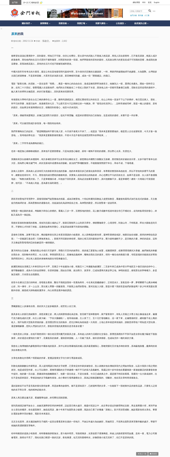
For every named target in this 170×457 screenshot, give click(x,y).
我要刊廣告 (100, 23)
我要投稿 (63, 23)
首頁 (149, 2)
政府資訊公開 (140, 23)
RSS (143, 2)
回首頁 (154, 454)
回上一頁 (143, 454)
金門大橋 (133, 15)
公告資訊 (120, 23)
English (156, 2)
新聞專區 (44, 23)
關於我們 (26, 23)
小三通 (146, 15)
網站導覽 (136, 2)
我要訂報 (81, 23)
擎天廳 (140, 15)
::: (10, 2)
